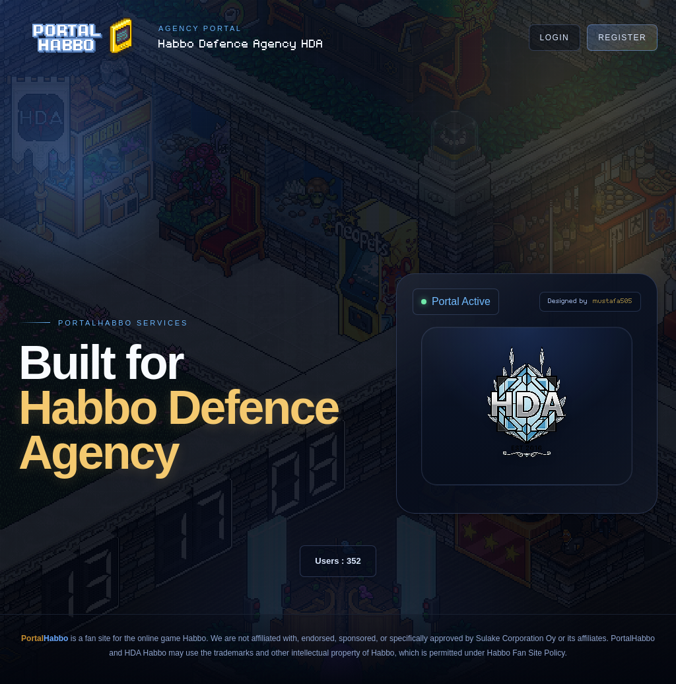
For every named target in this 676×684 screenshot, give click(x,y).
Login (555, 37)
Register (622, 37)
